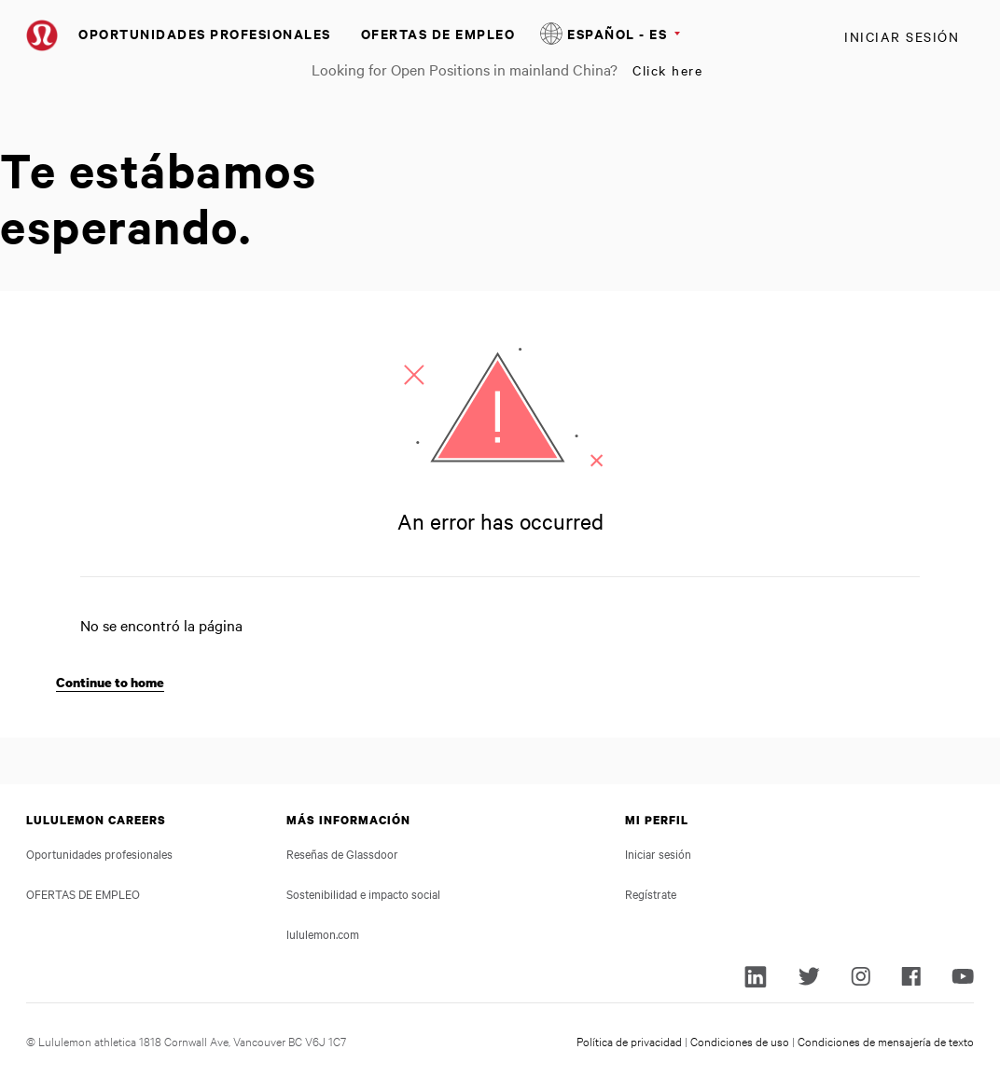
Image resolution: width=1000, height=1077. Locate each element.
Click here (667, 70)
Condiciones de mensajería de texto (886, 1040)
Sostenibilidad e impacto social (363, 893)
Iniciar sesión (901, 36)
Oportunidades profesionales (204, 33)
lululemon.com (322, 933)
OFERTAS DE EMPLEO (438, 33)
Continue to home (110, 682)
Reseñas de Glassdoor (342, 853)
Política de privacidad (629, 1040)
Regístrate (650, 893)
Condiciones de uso (739, 1040)
